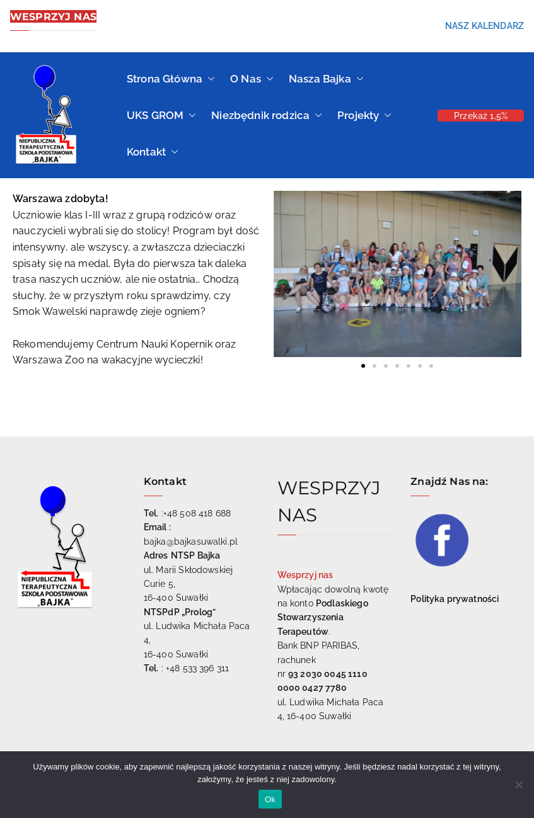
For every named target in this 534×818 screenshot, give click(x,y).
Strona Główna (171, 78)
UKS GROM (161, 115)
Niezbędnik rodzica (266, 115)
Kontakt (152, 151)
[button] (208, 78)
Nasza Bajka (326, 78)
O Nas (252, 78)
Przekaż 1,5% (481, 115)
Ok (270, 799)
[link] (154, 344)
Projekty (364, 115)
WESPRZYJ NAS (53, 16)
